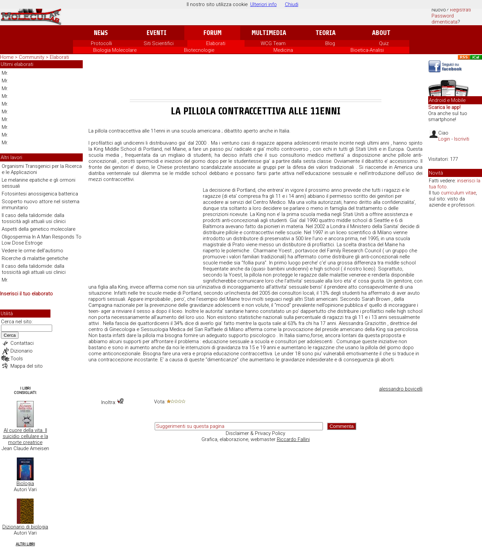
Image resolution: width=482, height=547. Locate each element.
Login (444, 139)
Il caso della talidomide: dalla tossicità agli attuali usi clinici (34, 218)
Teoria (326, 33)
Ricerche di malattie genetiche (35, 258)
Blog (330, 43)
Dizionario (21, 351)
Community (32, 57)
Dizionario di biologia (25, 527)
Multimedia (269, 33)
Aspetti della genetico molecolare (38, 229)
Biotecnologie (199, 50)
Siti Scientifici (159, 43)
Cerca (10, 335)
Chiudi (291, 4)
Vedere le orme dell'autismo (32, 251)
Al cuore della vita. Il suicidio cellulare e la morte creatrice (25, 436)
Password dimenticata (444, 19)
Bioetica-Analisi (367, 50)
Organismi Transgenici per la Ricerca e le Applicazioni (42, 169)
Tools (16, 359)
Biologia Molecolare (115, 50)
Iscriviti (461, 139)
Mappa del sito (26, 366)
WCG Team (273, 43)
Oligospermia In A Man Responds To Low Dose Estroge (41, 240)
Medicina (283, 50)
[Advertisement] (255, 81)
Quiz (384, 43)
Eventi (156, 33)
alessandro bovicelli (400, 389)
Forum (212, 33)
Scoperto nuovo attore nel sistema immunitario (40, 204)
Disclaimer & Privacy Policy (255, 433)
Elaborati (215, 43)
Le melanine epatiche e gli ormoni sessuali (38, 183)
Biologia (25, 483)
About (381, 33)
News (101, 33)
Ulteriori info (263, 4)
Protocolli (101, 43)
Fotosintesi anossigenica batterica (40, 194)
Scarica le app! (444, 107)
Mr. (5, 73)
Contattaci (22, 343)
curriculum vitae (458, 193)
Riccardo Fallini (293, 439)
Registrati (460, 10)
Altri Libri (25, 544)
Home (6, 57)
